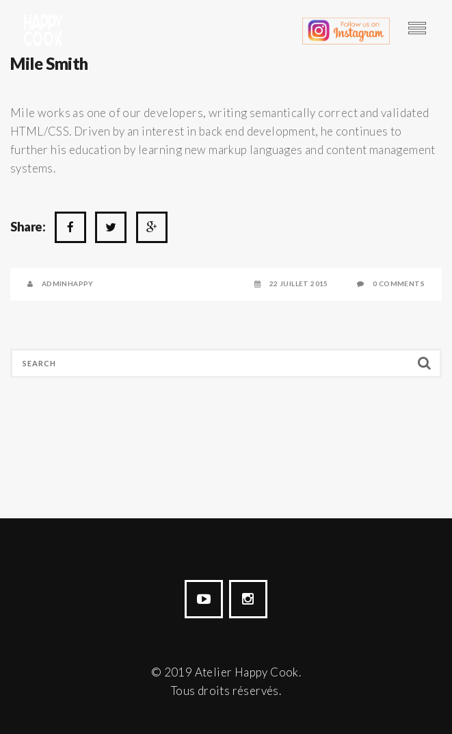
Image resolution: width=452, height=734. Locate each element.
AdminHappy (68, 283)
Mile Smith (49, 63)
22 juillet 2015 (298, 283)
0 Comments (399, 283)
